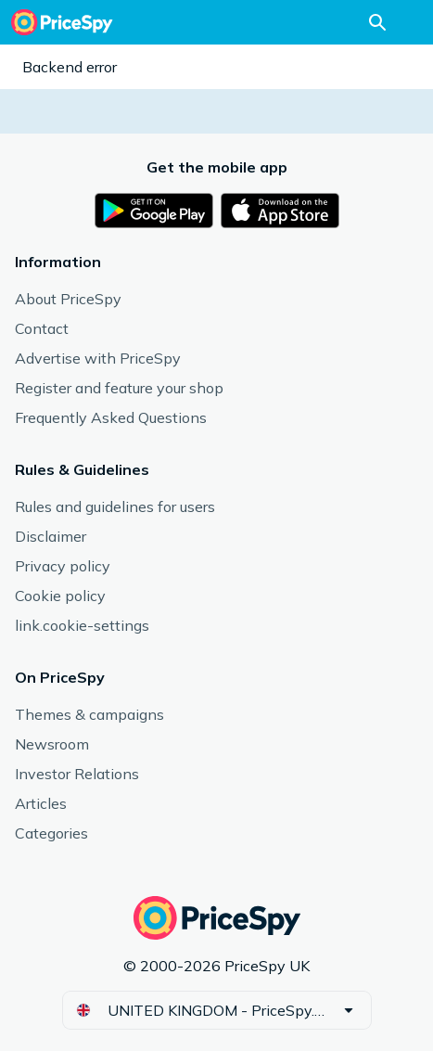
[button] (217, 1010)
